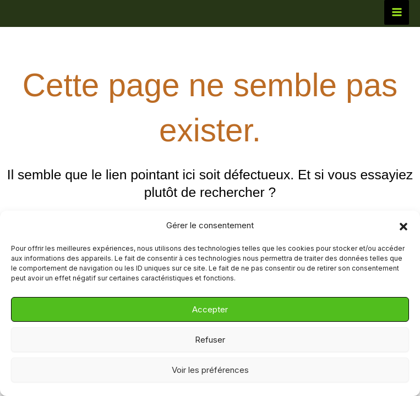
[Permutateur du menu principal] (396, 12)
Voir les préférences (210, 370)
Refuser (210, 339)
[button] (403, 226)
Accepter (210, 309)
